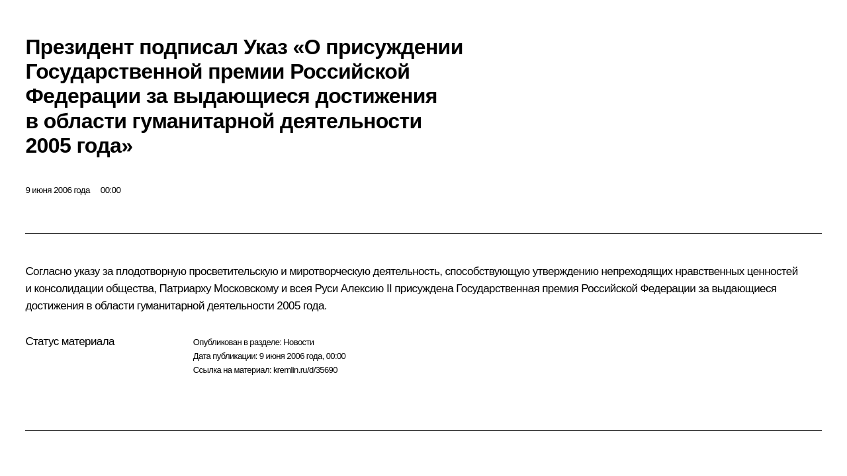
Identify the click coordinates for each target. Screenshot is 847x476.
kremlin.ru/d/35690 (305, 370)
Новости (298, 342)
